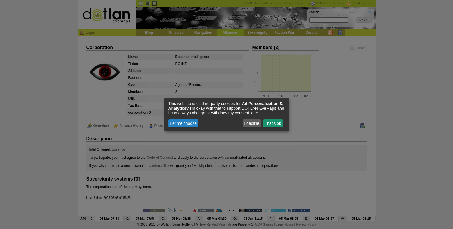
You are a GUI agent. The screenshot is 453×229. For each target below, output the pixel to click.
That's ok (273, 123)
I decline (251, 123)
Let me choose (183, 123)
